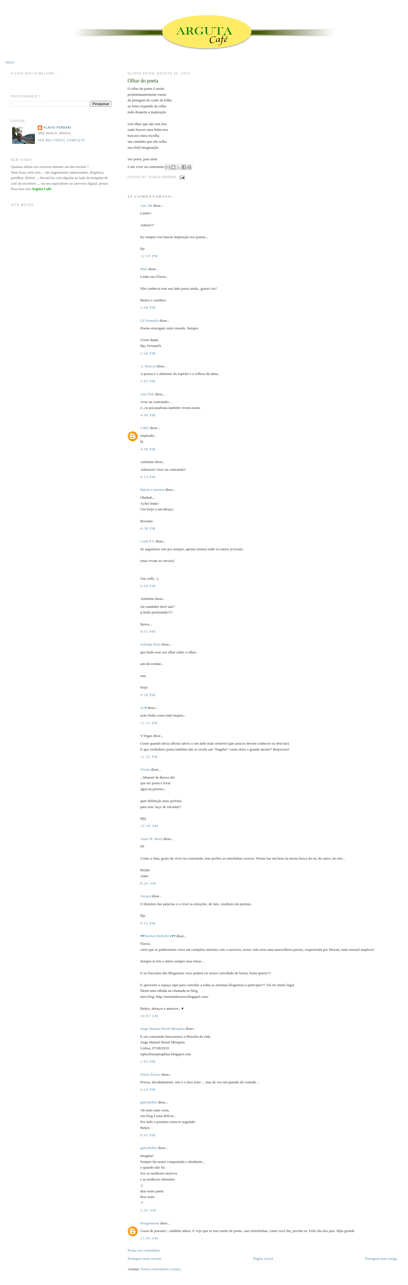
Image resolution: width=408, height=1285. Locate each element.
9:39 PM (148, 695)
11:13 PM (149, 723)
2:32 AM (148, 1210)
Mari (143, 269)
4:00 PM (148, 415)
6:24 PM (148, 1089)
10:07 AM (149, 1016)
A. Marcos (148, 366)
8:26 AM (148, 883)
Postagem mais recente (144, 1258)
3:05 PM (148, 381)
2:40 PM (148, 353)
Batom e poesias (152, 489)
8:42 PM (148, 1135)
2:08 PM (148, 307)
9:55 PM (148, 923)
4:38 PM (148, 528)
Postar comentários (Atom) (161, 1269)
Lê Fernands (149, 320)
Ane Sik (146, 205)
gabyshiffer (148, 1102)
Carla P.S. (147, 541)
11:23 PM (149, 757)
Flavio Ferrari (150, 1074)
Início (10, 62)
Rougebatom (149, 1223)
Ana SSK (147, 394)
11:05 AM (149, 1238)
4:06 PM (148, 449)
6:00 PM (148, 586)
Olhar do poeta (143, 81)
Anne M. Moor (151, 839)
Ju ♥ (143, 708)
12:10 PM (149, 256)
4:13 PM (148, 477)
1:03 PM (148, 1061)
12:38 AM (149, 826)
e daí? (144, 428)
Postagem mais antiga (381, 1258)
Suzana (145, 896)
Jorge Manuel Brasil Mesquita (162, 1028)
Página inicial (263, 1258)
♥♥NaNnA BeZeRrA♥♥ (157, 936)
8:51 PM (148, 631)
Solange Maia (150, 644)
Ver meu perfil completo (61, 140)
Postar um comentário (144, 1250)
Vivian (145, 769)
